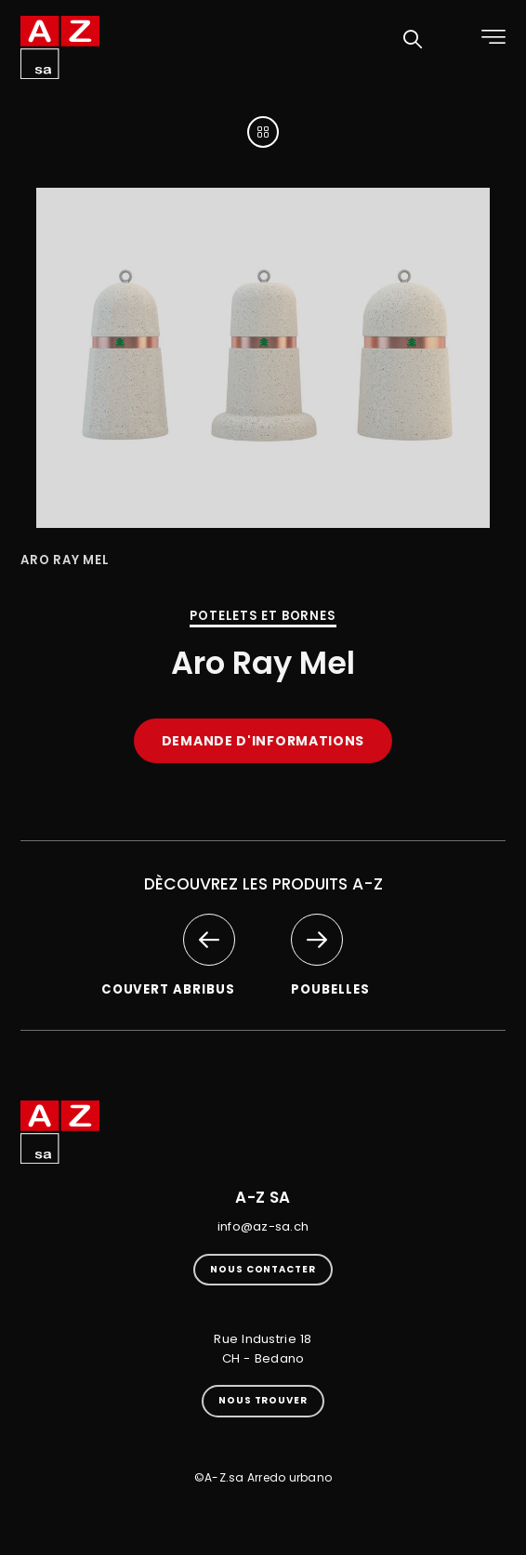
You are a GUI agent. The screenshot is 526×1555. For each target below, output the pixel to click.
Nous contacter (263, 1269)
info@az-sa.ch (263, 1226)
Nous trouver (263, 1400)
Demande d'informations (263, 740)
